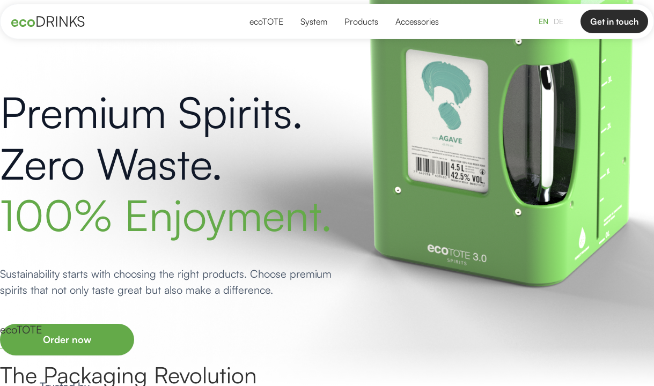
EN (543, 21)
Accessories (417, 21)
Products (361, 21)
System (313, 21)
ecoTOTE (266, 21)
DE (558, 21)
